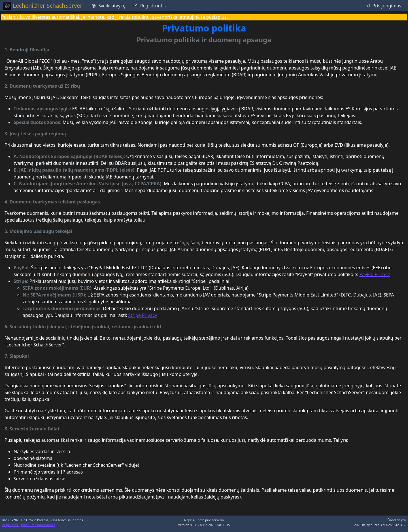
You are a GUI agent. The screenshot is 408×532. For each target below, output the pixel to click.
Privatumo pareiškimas (38, 525)
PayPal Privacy (374, 274)
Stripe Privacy (142, 315)
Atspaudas (10, 525)
